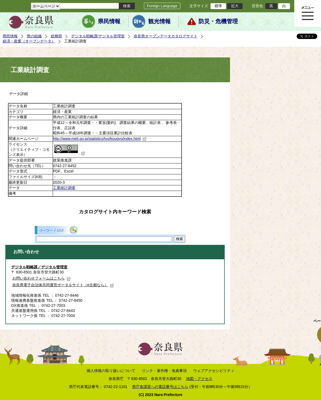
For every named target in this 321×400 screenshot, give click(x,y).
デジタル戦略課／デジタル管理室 (39, 267)
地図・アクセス (199, 379)
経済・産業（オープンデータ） (29, 41)
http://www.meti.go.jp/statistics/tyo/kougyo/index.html (100, 138)
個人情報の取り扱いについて (111, 370)
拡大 (235, 6)
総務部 (56, 36)
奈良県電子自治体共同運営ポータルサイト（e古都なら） (63, 285)
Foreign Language (162, 6)
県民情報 (109, 21)
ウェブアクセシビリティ (213, 370)
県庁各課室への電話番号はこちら (160, 387)
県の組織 (34, 36)
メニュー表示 (307, 13)
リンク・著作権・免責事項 (164, 370)
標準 (218, 6)
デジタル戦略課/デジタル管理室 (98, 36)
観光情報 (159, 21)
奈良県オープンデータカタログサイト (165, 36)
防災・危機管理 (218, 21)
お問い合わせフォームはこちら (41, 278)
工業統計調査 (64, 188)
